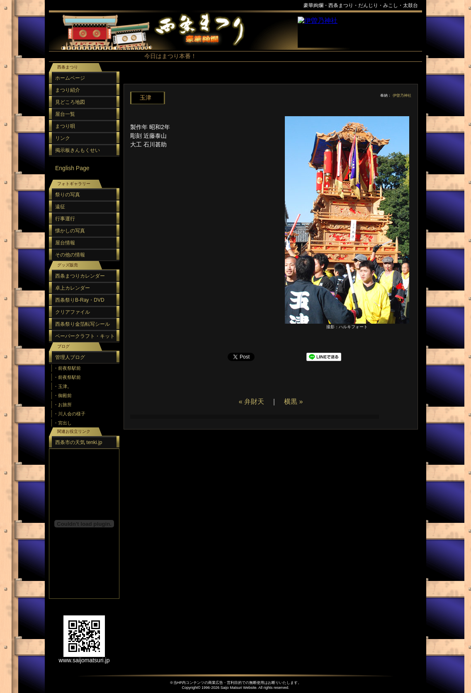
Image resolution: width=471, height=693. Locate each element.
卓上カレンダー (72, 288)
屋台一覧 (65, 114)
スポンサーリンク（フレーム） (360, 32)
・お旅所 (62, 404)
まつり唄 (65, 126)
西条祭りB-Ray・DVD (79, 300)
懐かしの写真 (70, 231)
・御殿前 (62, 395)
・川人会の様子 (69, 413)
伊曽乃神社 (402, 95)
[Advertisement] (269, 79)
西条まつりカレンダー (80, 276)
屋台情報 (65, 243)
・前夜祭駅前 (67, 368)
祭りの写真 (67, 195)
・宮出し (62, 422)
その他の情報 (70, 255)
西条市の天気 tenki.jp (78, 442)
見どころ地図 (70, 102)
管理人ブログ (70, 357)
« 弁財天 (251, 401)
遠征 (60, 207)
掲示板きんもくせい (77, 150)
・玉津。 (62, 386)
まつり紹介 (67, 90)
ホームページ (70, 78)
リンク (62, 138)
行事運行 (65, 219)
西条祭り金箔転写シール (82, 324)
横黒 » (293, 401)
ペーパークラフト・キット (85, 336)
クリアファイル (72, 312)
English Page (72, 168)
